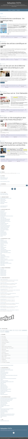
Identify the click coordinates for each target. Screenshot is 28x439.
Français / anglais (2, 176)
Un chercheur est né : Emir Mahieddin (13, 93)
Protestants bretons (2, 377)
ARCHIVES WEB (2, 203)
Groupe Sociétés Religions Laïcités (4, 420)
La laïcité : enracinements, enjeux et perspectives (9, 286)
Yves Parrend (2, 296)
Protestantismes (22, 109)
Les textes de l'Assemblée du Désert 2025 (10, 293)
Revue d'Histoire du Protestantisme (4, 226)
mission (15, 135)
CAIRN (1, 417)
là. (8, 132)
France (11, 330)
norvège (3, 37)
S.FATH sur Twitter (2, 201)
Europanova (1, 246)
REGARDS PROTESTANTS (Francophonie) (5, 221)
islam (6, 135)
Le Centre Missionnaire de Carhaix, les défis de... (12, 296)
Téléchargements (4, 359)
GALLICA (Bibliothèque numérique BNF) (5, 368)
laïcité (3, 330)
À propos (18, 10)
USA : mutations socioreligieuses (6, 362)
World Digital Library (2, 392)
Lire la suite (18, 173)
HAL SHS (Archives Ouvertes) (3, 403)
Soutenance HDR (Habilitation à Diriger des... (12, 303)
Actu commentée (11, 109)
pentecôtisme (9, 160)
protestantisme (8, 86)
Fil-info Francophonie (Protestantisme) (5, 225)
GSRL (13, 330)
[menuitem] (9, 10)
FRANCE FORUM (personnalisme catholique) (5, 263)
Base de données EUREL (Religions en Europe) (6, 400)
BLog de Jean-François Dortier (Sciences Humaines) (6, 408)
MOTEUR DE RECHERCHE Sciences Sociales (5, 198)
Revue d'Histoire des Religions (4, 411)
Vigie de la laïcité (2, 254)
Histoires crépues (2, 265)
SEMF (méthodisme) (2, 376)
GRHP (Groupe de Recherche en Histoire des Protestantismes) (8, 378)
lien (13, 50)
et (16, 149)
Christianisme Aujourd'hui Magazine (4, 256)
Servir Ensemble (2, 264)
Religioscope (2, 239)
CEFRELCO (1, 379)
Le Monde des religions (3, 249)
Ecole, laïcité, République (5, 340)
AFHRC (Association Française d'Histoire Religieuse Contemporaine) (8, 375)
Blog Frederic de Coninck (3, 224)
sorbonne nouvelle (9, 37)
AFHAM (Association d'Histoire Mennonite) (5, 391)
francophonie (2, 331)
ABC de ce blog (3, 336)
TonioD (1, 293)
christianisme (8, 135)
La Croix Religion (2, 248)
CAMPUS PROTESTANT (3, 384)
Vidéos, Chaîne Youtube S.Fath (4, 194)
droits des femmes (22, 160)
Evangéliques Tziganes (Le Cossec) (4, 227)
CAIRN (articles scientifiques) (3, 202)
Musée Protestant (2, 210)
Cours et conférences (4, 339)
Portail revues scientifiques (3, 402)
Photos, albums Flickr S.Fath (3, 193)
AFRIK (1, 253)
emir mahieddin (12, 86)
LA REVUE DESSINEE (2, 255)
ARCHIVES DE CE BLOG (3, 200)
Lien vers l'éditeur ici (3, 132)
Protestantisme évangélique (16, 109)
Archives (13, 10)
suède (1, 37)
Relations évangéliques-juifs (5, 353)
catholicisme (7, 330)
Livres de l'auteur (4, 343)
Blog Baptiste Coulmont (3, 212)
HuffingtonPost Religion (3, 247)
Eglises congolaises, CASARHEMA (4, 229)
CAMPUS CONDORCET (3, 382)
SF (0, 286)
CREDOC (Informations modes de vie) (5, 401)
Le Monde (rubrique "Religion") (4, 251)
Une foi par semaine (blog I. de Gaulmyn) (5, 252)
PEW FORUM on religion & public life (4, 405)
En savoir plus (8, 438)
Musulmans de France (3, 273)
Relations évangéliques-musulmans (6, 355)
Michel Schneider (2, 303)
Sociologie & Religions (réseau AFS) (4, 409)
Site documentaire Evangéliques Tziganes (5, 250)
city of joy (18, 160)
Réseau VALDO (2, 393)
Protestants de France (3, 275)
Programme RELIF (4, 349)
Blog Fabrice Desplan (3, 213)
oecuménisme (2, 86)
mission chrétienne (18, 135)
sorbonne (6, 37)
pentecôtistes (12, 160)
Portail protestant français (3, 241)
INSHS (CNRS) (2, 383)
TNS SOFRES (1, 406)
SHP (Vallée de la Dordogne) (3, 390)
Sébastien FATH (14, 3)
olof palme (16, 160)
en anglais (4, 54)
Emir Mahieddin (21, 96)
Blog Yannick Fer (2, 211)
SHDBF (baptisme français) (3, 385)
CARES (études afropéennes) (4, 394)
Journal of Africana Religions (3, 410)
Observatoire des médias (3, 240)
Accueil (9, 10)
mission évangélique (23, 135)
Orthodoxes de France (3, 274)
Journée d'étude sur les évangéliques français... (10, 283)
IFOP (1, 407)
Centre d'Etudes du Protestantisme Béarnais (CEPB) (6, 381)
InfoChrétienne (2, 230)
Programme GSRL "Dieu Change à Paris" (7, 346)
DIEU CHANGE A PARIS (3, 374)
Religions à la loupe (4, 356)
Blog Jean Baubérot (2, 222)
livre (12, 37)
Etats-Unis (16, 330)
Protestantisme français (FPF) (4, 228)
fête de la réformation (17, 86)
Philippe (1, 283)
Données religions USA (3, 404)
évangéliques (12, 135)
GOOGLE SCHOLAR (2, 199)
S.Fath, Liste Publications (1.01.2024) (4, 181)
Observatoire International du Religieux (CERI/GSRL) (6, 365)
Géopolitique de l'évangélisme (5, 342)
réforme (5, 86)
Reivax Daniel (2, 306)
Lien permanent (3, 109)
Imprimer (24, 37)
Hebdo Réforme (2, 257)
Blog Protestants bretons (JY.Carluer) (4, 220)
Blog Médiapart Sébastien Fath (4, 223)
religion (20, 330)
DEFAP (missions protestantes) (4, 380)
